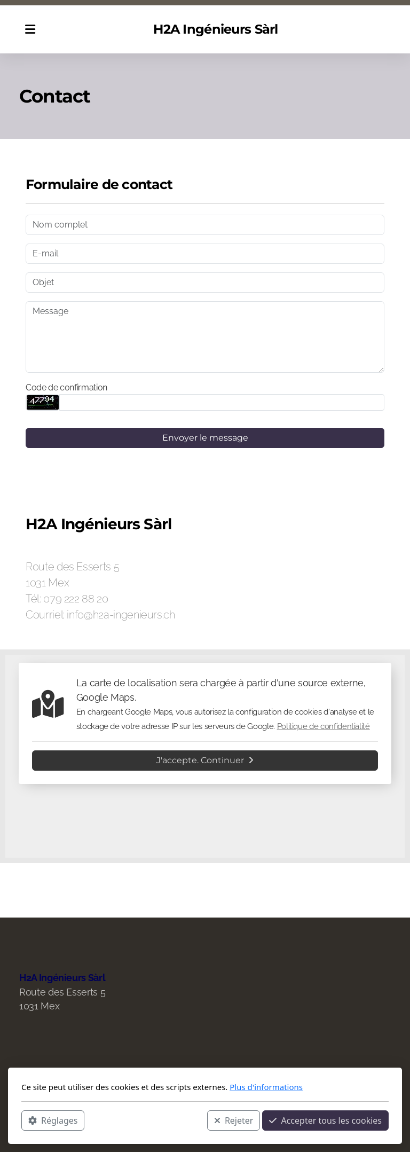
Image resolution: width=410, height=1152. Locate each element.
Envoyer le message (205, 438)
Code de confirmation (66, 387)
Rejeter (234, 1120)
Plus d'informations (266, 1087)
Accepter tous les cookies (325, 1120)
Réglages (52, 1120)
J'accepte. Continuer (205, 760)
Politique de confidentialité (323, 726)
